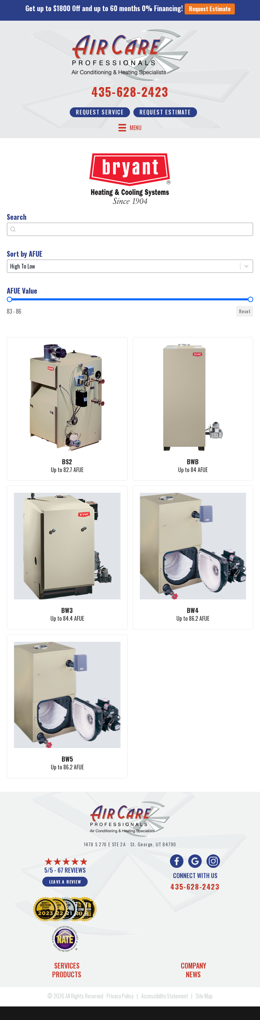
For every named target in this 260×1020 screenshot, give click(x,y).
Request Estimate (210, 9)
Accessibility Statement (164, 996)
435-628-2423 (130, 91)
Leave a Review (65, 882)
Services (67, 965)
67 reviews (72, 870)
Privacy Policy (120, 996)
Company (193, 965)
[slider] (9, 299)
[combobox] (130, 229)
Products (66, 974)
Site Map (204, 996)
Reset (245, 311)
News (193, 974)
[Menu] (130, 128)
